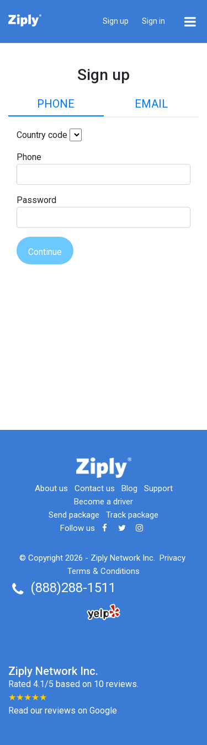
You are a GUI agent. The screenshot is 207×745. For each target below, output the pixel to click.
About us (51, 488)
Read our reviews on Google (62, 710)
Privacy (172, 558)
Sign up (116, 21)
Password (36, 200)
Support (158, 488)
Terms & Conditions (103, 571)
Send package (74, 515)
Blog (129, 488)
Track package (132, 515)
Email (151, 103)
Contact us (95, 488)
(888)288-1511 (73, 587)
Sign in (153, 21)
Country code (42, 135)
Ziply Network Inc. (123, 558)
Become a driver (103, 502)
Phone (56, 103)
